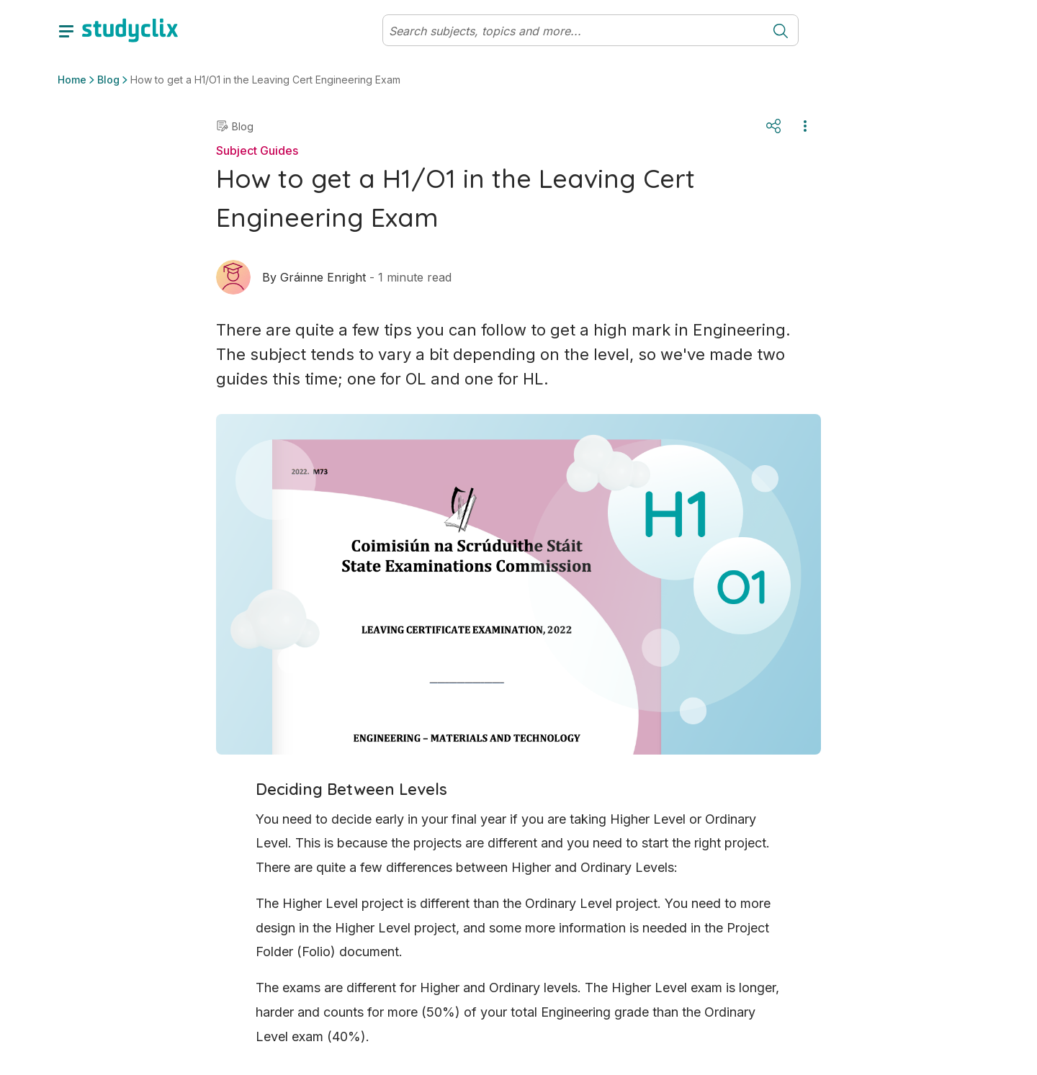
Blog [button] (108, 79)
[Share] (773, 126)
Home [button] (72, 79)
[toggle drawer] (66, 30)
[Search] (573, 31)
